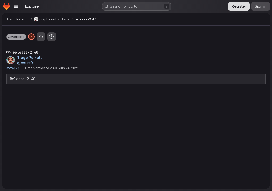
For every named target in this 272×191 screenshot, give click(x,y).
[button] (16, 37)
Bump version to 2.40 (40, 68)
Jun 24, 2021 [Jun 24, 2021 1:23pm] (68, 68)
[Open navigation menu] (15, 6)
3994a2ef (13, 68)
